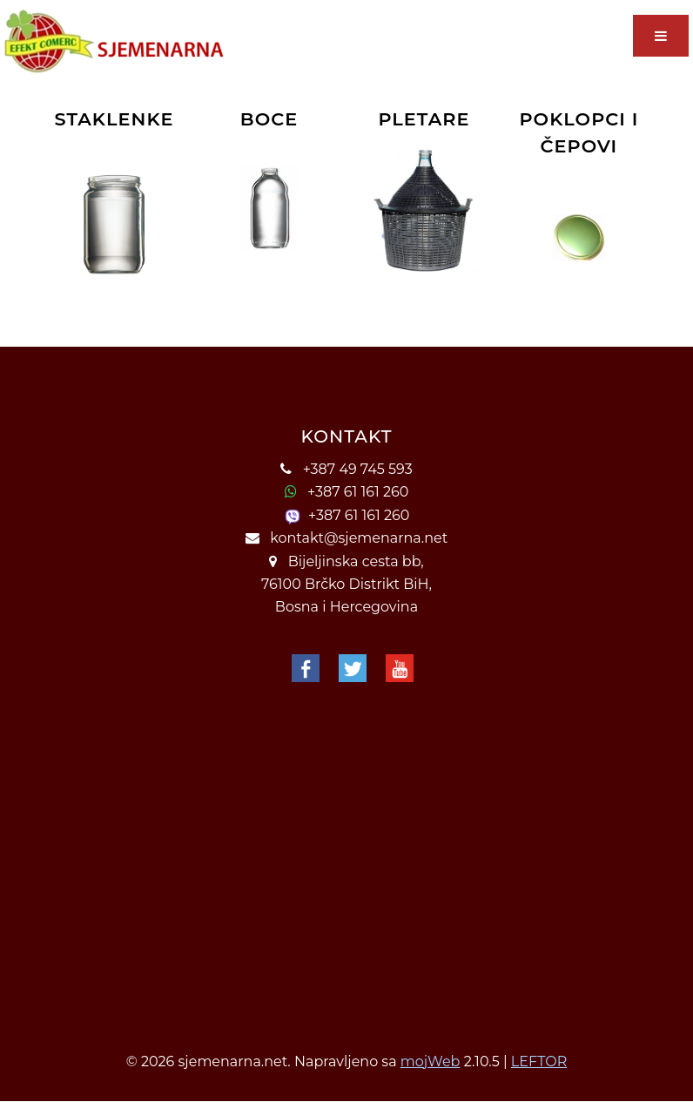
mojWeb (430, 1061)
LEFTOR (539, 1061)
